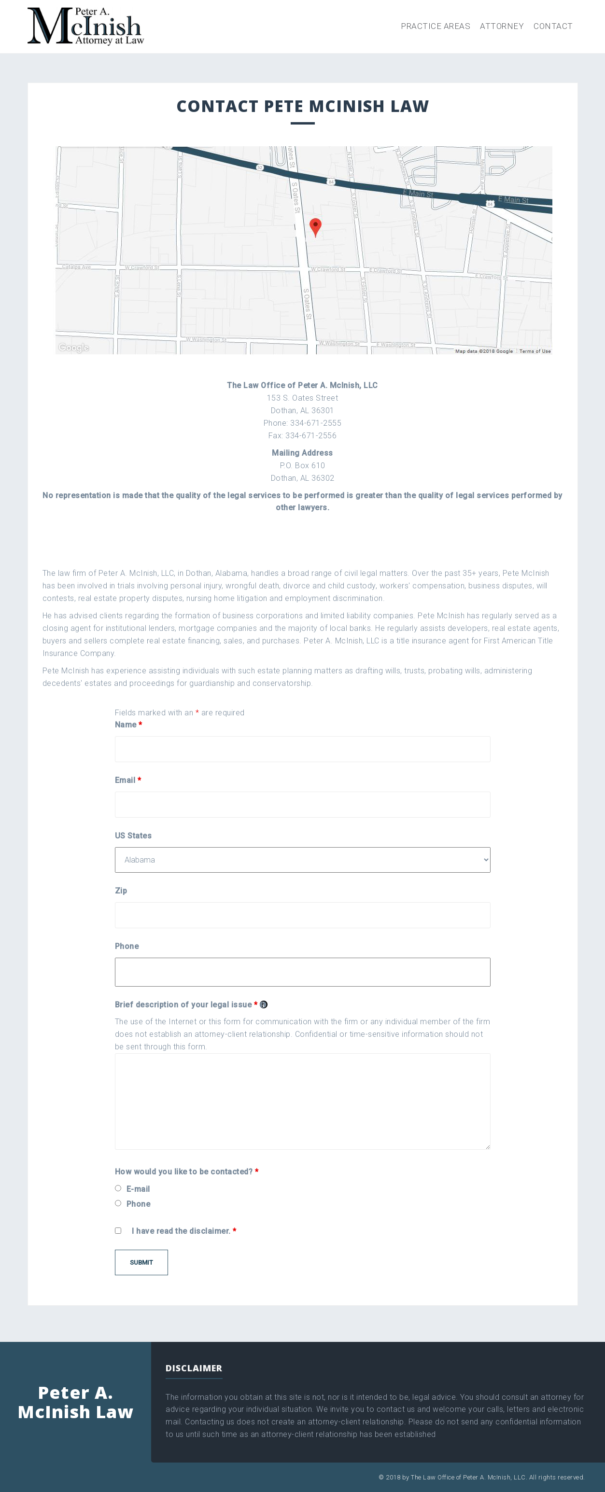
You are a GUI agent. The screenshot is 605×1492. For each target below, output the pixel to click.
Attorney (502, 26)
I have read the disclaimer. (184, 1231)
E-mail (138, 1189)
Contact (553, 26)
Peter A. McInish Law (75, 1401)
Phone (127, 946)
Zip (121, 890)
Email (128, 780)
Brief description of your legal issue (191, 1004)
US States (133, 835)
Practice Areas (435, 26)
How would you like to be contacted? (187, 1171)
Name (128, 724)
